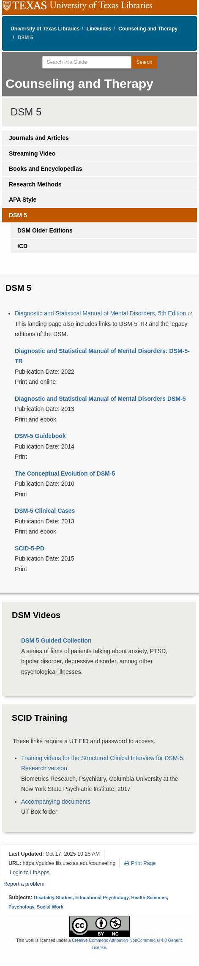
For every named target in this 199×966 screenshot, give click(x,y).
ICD (22, 246)
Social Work (50, 906)
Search (144, 62)
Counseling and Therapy (147, 29)
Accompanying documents (55, 801)
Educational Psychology (101, 897)
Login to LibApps (29, 873)
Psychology (21, 906)
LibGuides (99, 29)
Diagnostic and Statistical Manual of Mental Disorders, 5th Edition (101, 313)
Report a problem (23, 884)
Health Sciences (148, 897)
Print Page (139, 863)
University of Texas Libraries (45, 29)
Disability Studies (53, 897)
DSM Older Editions (45, 230)
